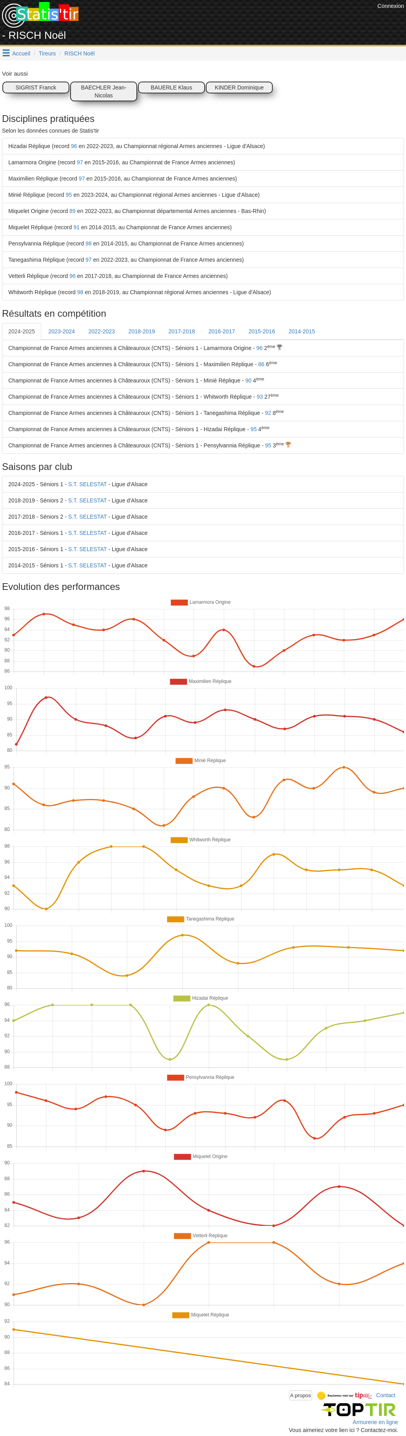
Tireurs (47, 53)
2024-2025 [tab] (21, 331)
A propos (300, 1395)
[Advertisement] (231, 20)
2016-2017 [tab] (222, 331)
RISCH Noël (80, 53)
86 (261, 364)
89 (72, 211)
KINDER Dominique (239, 87)
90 (248, 380)
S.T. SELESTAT (87, 484)
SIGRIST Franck (35, 87)
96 (74, 146)
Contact (385, 1395)
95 (69, 195)
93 (260, 397)
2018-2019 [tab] (141, 331)
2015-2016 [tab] (262, 331)
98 (89, 243)
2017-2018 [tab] (182, 331)
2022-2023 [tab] (101, 331)
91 (76, 227)
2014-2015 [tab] (302, 331)
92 (268, 413)
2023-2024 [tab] (61, 331)
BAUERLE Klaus (171, 87)
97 (80, 162)
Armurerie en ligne (375, 1422)
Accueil (21, 53)
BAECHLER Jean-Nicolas (103, 91)
